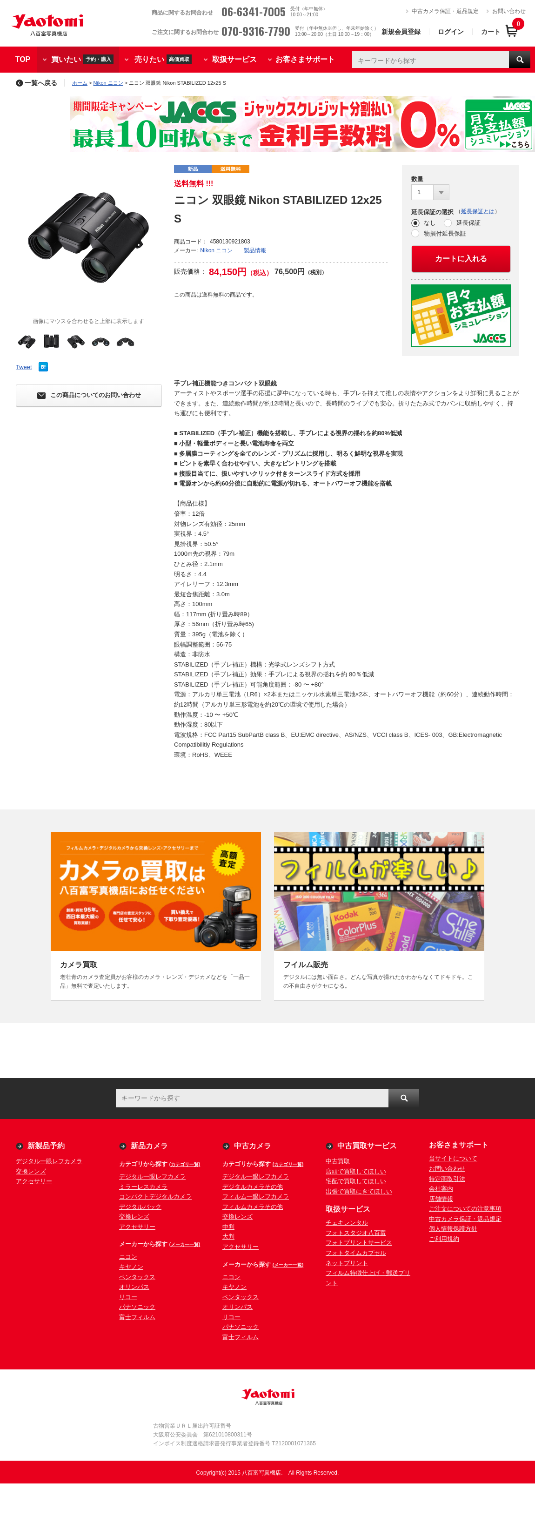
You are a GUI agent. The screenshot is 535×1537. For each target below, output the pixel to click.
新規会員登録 (401, 31)
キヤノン (131, 1266)
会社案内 (441, 1188)
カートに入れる (461, 259)
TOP (23, 59)
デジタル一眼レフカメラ (49, 1161)
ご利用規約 (444, 1238)
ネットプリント (347, 1263)
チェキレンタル (347, 1222)
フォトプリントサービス (359, 1242)
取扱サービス (234, 59)
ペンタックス (137, 1277)
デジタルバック (140, 1206)
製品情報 (255, 250)
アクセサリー (34, 1181)
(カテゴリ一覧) (185, 1164)
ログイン (451, 31)
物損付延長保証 (445, 233)
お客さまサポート (305, 59)
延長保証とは (478, 211)
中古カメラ (252, 1146)
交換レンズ (31, 1171)
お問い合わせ (509, 11)
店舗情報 (441, 1198)
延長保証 (468, 222)
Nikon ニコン (108, 83)
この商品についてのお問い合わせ (89, 395)
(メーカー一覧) (185, 1244)
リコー (128, 1297)
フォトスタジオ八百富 (356, 1232)
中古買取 (338, 1161)
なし (430, 222)
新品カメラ (149, 1146)
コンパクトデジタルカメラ (155, 1196)
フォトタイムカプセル (356, 1252)
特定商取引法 (447, 1178)
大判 (228, 1236)
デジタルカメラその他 (252, 1186)
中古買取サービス (367, 1146)
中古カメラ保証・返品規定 (445, 11)
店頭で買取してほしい (356, 1171)
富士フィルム (137, 1317)
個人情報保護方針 (453, 1228)
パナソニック (137, 1306)
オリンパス (134, 1286)
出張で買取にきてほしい (359, 1191)
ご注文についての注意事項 (465, 1208)
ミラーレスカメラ (143, 1186)
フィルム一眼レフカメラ (255, 1196)
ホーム (79, 83)
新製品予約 (46, 1146)
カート (491, 31)
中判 (228, 1226)
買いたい (82, 59)
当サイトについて (453, 1158)
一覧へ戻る (36, 83)
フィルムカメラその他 (252, 1206)
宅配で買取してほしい (356, 1181)
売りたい (163, 59)
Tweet (24, 367)
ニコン (128, 1256)
